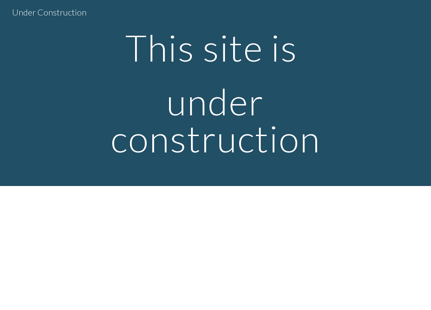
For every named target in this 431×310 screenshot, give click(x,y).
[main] (215, 93)
